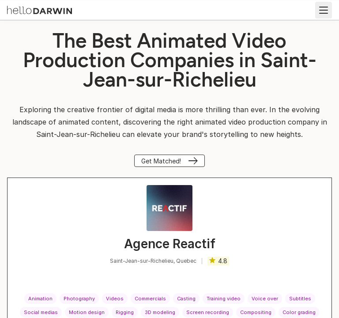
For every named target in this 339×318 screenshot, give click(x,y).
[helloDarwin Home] (39, 9)
